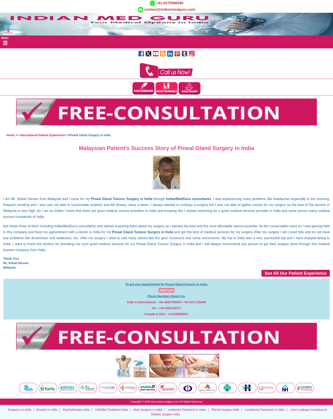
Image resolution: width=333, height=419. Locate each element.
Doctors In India (46, 409)
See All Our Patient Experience (296, 273)
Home (10, 135)
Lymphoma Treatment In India (264, 409)
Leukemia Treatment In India (187, 409)
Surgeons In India (19, 409)
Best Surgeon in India (148, 409)
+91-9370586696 (169, 3)
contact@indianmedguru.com (169, 9)
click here (167, 290)
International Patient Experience (42, 135)
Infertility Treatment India (111, 409)
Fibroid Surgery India (225, 409)
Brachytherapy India (76, 409)
